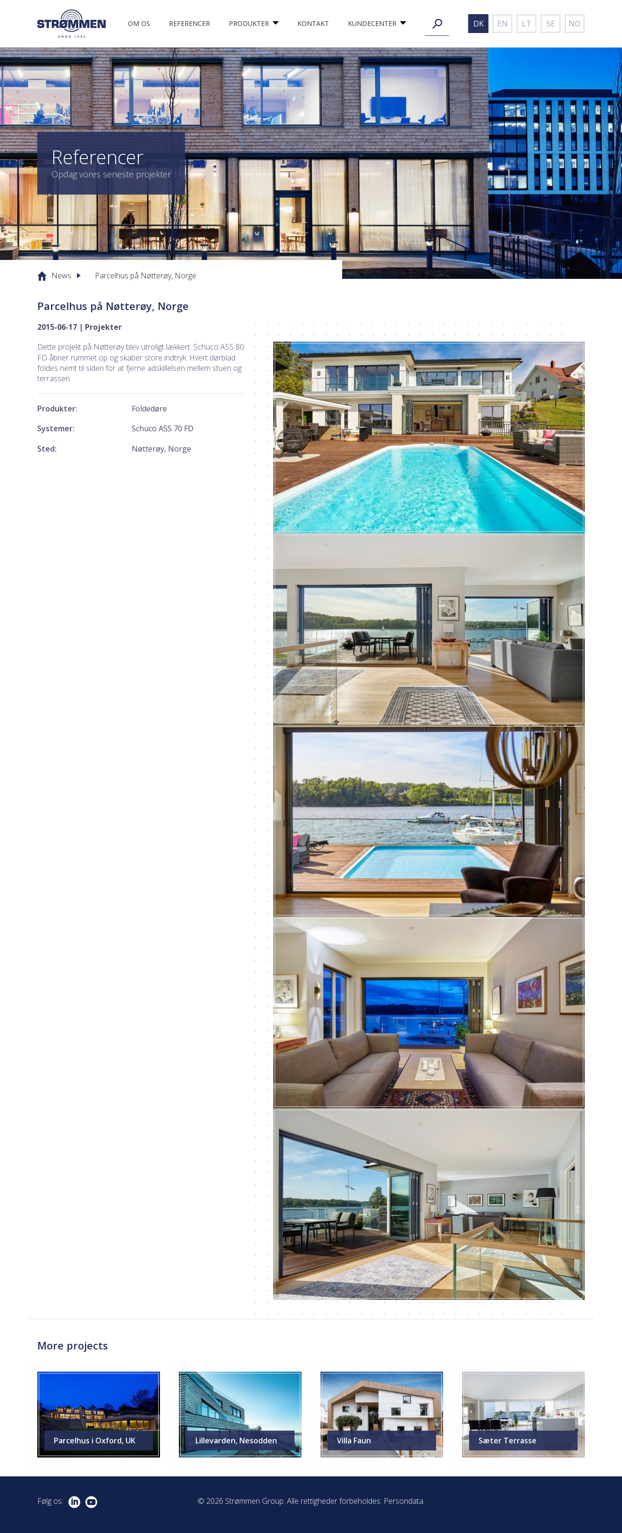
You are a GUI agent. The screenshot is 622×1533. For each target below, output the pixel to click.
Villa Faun (354, 1440)
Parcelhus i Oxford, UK (94, 1440)
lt (526, 23)
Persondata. (404, 1501)
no (574, 23)
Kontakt (313, 23)
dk (478, 23)
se (550, 23)
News (61, 275)
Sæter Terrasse (508, 1440)
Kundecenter (372, 23)
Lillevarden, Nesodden (236, 1440)
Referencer (189, 23)
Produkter (249, 23)
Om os (139, 23)
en (502, 23)
